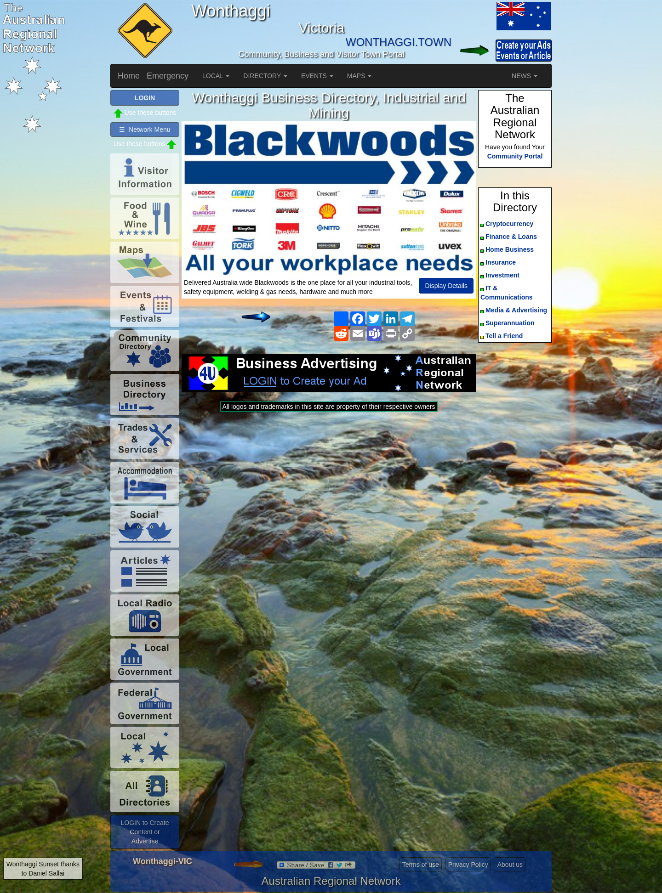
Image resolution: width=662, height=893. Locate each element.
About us (510, 864)
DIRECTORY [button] (265, 75)
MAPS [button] (359, 75)
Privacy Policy (468, 864)
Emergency (167, 75)
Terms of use (420, 864)
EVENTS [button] (317, 75)
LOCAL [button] (215, 75)
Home (129, 75)
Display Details (446, 285)
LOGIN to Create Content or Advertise (144, 832)
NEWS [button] (524, 75)
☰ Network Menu (144, 129)
